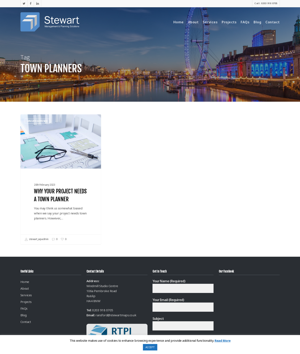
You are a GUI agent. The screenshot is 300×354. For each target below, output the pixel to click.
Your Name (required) (183, 286)
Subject (183, 323)
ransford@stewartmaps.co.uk (115, 315)
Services (26, 295)
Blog (23, 315)
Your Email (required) (183, 305)
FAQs (24, 308)
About (24, 288)
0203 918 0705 (102, 310)
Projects (26, 302)
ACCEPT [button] (150, 347)
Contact (25, 322)
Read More (223, 340)
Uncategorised (37, 121)
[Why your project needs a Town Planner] (60, 179)
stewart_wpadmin (37, 239)
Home (24, 282)
